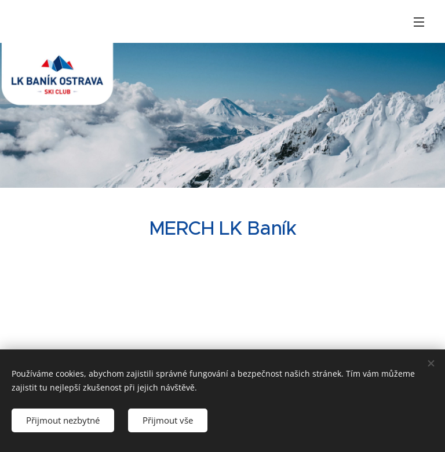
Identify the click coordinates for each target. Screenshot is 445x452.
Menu (419, 22)
